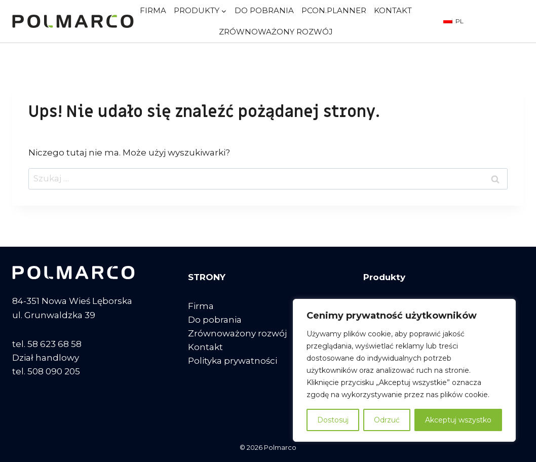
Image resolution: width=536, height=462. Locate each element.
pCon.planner (333, 10)
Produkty (384, 277)
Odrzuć (387, 420)
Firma (153, 10)
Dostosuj (333, 420)
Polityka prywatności (232, 361)
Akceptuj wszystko (458, 420)
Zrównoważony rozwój (276, 31)
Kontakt (393, 10)
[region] (404, 370)
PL (453, 21)
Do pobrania (264, 10)
